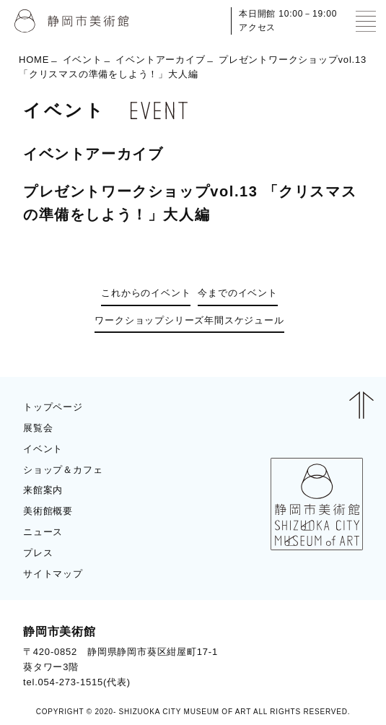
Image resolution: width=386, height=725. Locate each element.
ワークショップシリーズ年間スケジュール (189, 320)
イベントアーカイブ (160, 58)
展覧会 (38, 427)
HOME (34, 58)
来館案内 (43, 490)
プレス (38, 552)
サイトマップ (53, 573)
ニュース (43, 531)
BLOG (335, 657)
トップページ (53, 406)
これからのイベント (145, 292)
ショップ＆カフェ (62, 469)
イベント (82, 58)
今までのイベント (237, 292)
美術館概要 (48, 510)
